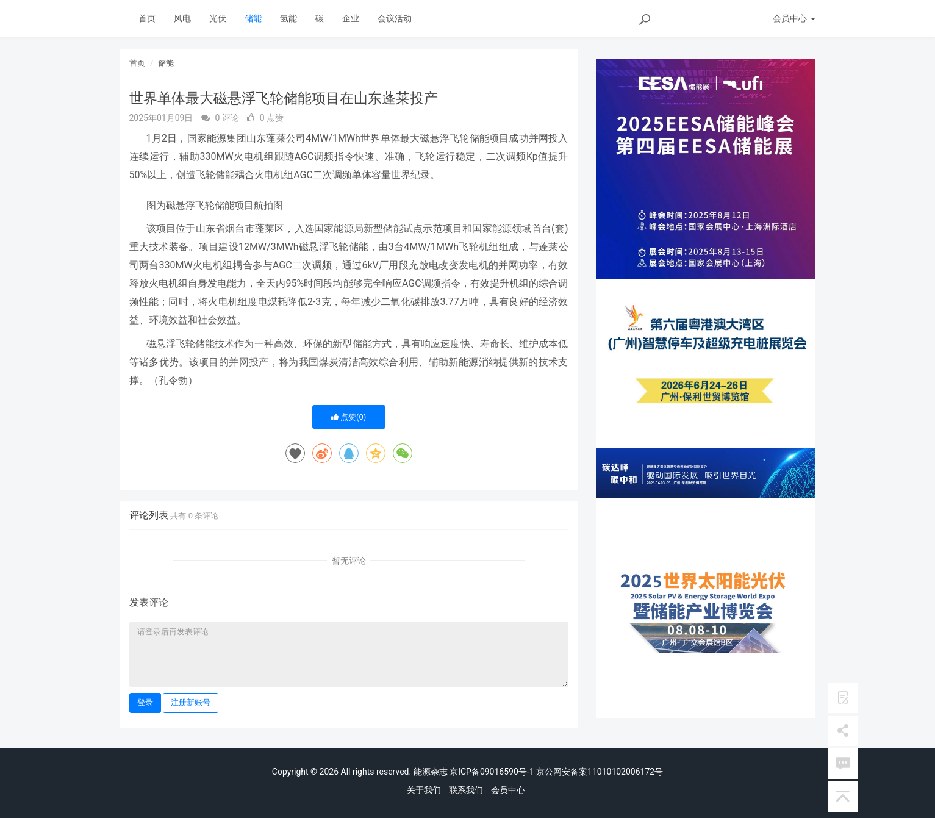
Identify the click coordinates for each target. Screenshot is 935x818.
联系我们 (466, 790)
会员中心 (508, 790)
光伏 (217, 18)
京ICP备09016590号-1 (492, 772)
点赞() (349, 417)
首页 (147, 18)
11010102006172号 (625, 772)
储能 (253, 18)
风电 (182, 18)
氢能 (288, 18)
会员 (794, 18)
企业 (350, 18)
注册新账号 (190, 702)
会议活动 (395, 18)
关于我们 (424, 790)
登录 (145, 702)
